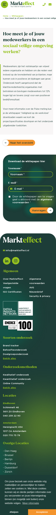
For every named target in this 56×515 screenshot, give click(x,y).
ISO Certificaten (12, 291)
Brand (11, 345)
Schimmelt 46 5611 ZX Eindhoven (14, 407)
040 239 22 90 (11, 415)
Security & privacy (39, 296)
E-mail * (12, 182)
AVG (31, 287)
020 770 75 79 (11, 435)
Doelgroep (15, 354)
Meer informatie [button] (30, 503)
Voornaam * (15, 168)
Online (13, 383)
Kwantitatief (17, 379)
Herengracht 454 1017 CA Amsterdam (14, 427)
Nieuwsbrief (36, 291)
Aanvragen (39, 210)
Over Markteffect (13, 278)
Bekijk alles (9, 358)
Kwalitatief (16, 374)
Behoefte (15, 349)
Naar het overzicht (21, 142)
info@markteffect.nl (16, 250)
